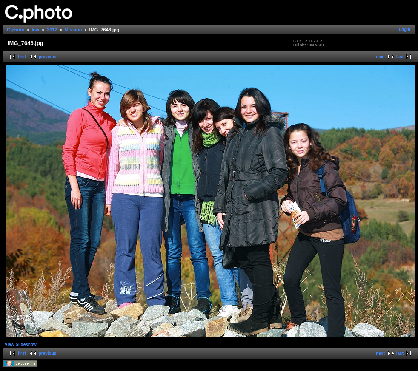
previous (48, 56)
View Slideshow (21, 344)
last (400, 56)
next (380, 56)
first (22, 56)
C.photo (16, 29)
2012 (52, 29)
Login (404, 29)
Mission (73, 29)
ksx (36, 29)
